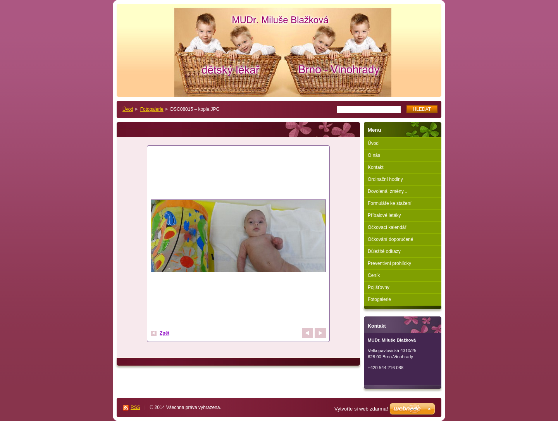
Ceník (374, 275)
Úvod (127, 109)
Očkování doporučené (390, 239)
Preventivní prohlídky (389, 263)
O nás (374, 155)
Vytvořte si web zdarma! (361, 409)
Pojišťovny (378, 287)
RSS (135, 407)
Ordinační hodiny (385, 179)
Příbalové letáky (384, 215)
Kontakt (376, 167)
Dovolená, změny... (387, 191)
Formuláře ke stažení (390, 203)
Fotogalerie (152, 109)
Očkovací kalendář (387, 227)
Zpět (164, 333)
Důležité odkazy (384, 251)
